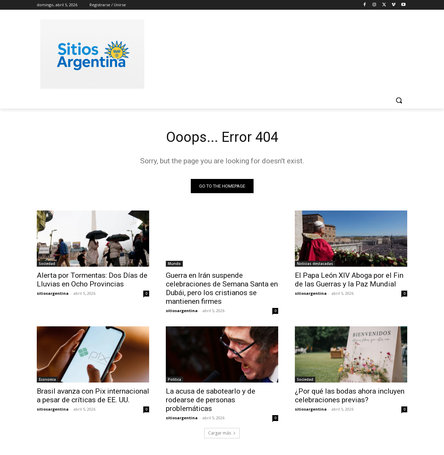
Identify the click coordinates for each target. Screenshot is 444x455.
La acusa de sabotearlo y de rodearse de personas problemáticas (210, 400)
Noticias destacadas (315, 263)
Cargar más (222, 433)
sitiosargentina (53, 293)
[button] (399, 100)
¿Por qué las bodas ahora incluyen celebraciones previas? (349, 395)
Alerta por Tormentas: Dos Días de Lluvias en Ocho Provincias (92, 279)
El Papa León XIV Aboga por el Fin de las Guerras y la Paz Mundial (349, 279)
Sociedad (47, 263)
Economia (47, 379)
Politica (174, 379)
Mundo (174, 263)
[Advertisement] (274, 53)
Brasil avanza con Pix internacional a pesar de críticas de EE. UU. (93, 395)
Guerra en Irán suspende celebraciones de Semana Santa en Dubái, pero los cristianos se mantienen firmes (222, 288)
